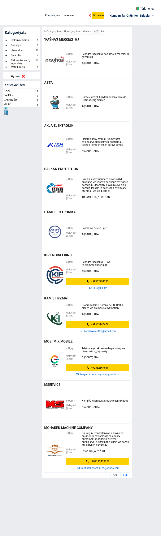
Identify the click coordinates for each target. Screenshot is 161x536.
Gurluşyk (25, 46)
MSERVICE (52, 385)
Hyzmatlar (25, 51)
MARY (21, 105)
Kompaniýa (117, 15)
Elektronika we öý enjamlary (25, 62)
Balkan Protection (61, 169)
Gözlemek (98, 15)
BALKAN (21, 96)
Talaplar (145, 15)
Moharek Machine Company (68, 428)
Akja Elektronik (58, 126)
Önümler (132, 15)
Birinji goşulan (72, 31)
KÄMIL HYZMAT (56, 298)
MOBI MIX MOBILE (58, 341)
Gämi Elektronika (60, 212)
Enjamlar (25, 56)
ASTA (48, 83)
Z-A (103, 31)
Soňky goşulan (52, 31)
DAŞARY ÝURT (21, 100)
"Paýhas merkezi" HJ (61, 39)
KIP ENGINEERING (58, 255)
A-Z (96, 31)
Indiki (126, 475)
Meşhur (87, 31)
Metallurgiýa (25, 68)
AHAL (21, 91)
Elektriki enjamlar (25, 41)
